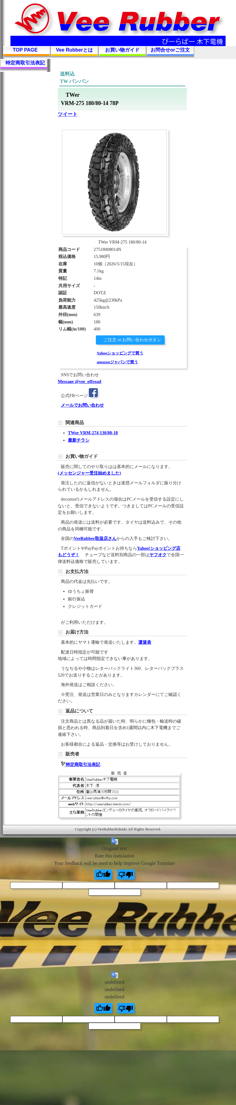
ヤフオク (158, 554)
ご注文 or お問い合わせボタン (132, 339)
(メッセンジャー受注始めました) (89, 473)
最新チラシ (78, 440)
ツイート (67, 114)
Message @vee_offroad (79, 381)
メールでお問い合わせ (82, 405)
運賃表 (144, 642)
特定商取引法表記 (25, 62)
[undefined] (103, 1008)
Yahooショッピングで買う (120, 353)
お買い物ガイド (122, 50)
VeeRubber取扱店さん (95, 538)
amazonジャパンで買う (117, 362)
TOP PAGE (25, 50)
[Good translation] (103, 874)
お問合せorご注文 (170, 50)
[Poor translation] (126, 874)
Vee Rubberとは (74, 50)
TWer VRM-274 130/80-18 (93, 432)
